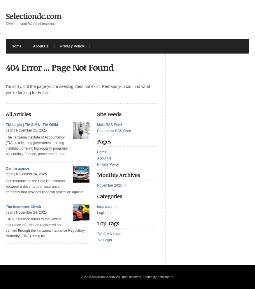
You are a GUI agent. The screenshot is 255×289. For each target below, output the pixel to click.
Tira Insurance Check (23, 207)
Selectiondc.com (33, 16)
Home (16, 46)
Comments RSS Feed (114, 131)
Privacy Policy (72, 46)
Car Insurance (17, 168)
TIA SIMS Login (109, 234)
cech (9, 130)
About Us (40, 46)
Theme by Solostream (158, 277)
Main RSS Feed (109, 125)
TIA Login (104, 240)
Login (101, 213)
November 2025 (109, 185)
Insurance (104, 207)
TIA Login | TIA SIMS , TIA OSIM (32, 125)
